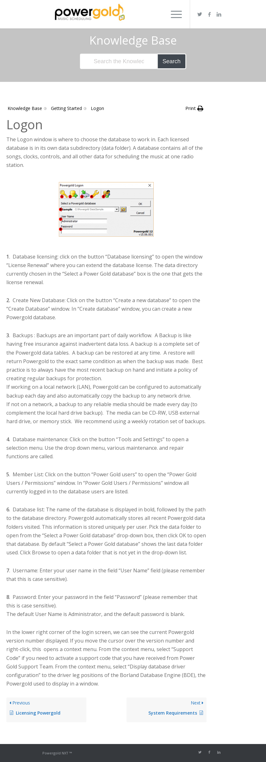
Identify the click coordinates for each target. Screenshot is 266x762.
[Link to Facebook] (209, 14)
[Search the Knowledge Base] (119, 61)
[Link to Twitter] (200, 14)
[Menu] (173, 14)
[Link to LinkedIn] (219, 14)
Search (172, 61)
